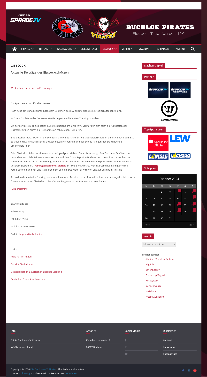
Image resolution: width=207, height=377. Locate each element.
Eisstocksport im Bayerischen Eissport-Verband (36, 271)
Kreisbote (151, 291)
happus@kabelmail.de (31, 234)
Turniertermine (19, 188)
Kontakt (167, 340)
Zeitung (169, 259)
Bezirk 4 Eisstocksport (22, 264)
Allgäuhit (150, 264)
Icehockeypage (153, 285)
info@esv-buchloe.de (22, 347)
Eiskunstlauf (89, 48)
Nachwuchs (64, 48)
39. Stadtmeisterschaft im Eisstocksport (32, 88)
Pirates (25, 48)
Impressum (169, 347)
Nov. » (191, 225)
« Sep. (147, 225)
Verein (126, 48)
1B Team (43, 48)
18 (178, 205)
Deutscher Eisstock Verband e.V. (28, 279)
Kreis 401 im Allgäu (21, 256)
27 (193, 211)
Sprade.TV (163, 48)
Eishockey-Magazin (156, 275)
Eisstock (107, 48)
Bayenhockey (153, 269)
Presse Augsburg (155, 296)
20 (193, 205)
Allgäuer (150, 259)
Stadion (144, 48)
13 (193, 198)
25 (178, 211)
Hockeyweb (152, 280)
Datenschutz (170, 353)
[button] (32, 49)
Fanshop (180, 48)
